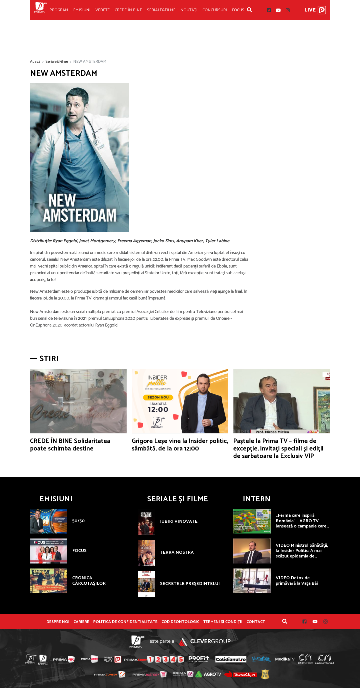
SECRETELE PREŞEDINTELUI (190, 584)
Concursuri (214, 10)
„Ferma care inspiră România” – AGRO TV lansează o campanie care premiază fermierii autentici (301, 526)
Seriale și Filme (177, 499)
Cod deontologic (180, 622)
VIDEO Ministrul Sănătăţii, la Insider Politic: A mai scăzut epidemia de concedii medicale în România (302, 556)
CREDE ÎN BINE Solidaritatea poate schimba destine (70, 445)
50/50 (78, 521)
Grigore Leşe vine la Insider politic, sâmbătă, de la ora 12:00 (180, 445)
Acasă (35, 61)
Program (59, 10)
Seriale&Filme (161, 10)
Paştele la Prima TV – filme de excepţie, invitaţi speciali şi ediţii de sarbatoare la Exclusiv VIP (278, 449)
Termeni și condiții (222, 622)
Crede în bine (128, 10)
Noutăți (189, 10)
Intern (256, 499)
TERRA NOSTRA (177, 552)
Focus (238, 10)
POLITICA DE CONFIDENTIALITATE (125, 622)
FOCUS (79, 550)
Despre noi (58, 622)
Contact (255, 622)
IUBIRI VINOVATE (179, 521)
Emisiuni (81, 10)
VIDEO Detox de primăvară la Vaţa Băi (297, 580)
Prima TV (40, 10)
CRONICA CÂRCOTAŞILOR (89, 580)
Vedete (103, 10)
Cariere (81, 622)
